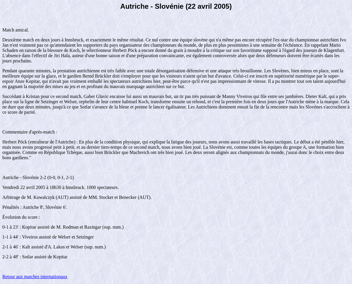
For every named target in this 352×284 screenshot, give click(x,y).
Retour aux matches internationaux (34, 276)
